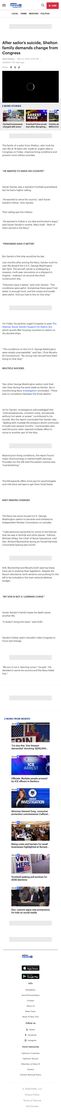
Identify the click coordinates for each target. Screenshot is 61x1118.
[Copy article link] (19, 67)
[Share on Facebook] (11, 67)
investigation (30, 391)
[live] (53, 5)
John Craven (8, 59)
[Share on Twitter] (15, 67)
